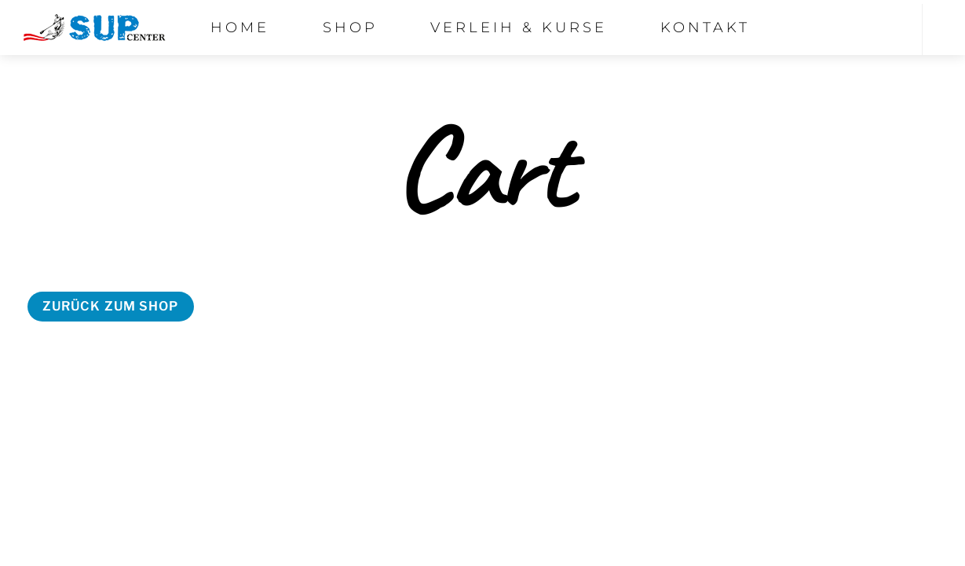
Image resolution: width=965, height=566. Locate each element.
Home (239, 27)
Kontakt (705, 27)
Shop (350, 27)
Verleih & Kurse (518, 27)
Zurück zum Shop (110, 306)
